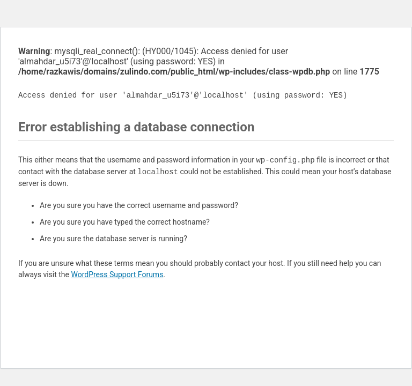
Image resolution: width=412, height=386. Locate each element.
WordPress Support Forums (117, 274)
